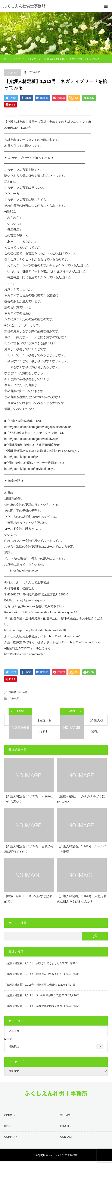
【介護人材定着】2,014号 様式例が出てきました (33, 974)
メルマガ (12, 72)
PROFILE (65, 1125)
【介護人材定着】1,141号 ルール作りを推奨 (81, 849)
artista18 (23, 692)
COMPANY (10, 1136)
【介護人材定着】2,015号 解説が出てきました (31, 963)
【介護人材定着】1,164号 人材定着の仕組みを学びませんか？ (81, 898)
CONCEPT (10, 1115)
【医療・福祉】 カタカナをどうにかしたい (81, 799)
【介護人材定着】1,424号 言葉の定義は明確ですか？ (29, 849)
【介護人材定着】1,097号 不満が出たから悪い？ (29, 799)
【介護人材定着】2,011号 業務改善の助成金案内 (33, 1006)
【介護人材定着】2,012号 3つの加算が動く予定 (32, 995)
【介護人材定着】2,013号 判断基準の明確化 (30, 984)
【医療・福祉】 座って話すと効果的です (28, 898)
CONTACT (66, 1136)
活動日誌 (56, 1046)
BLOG (7, 1125)
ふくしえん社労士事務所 (63, 1154)
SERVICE (65, 1115)
